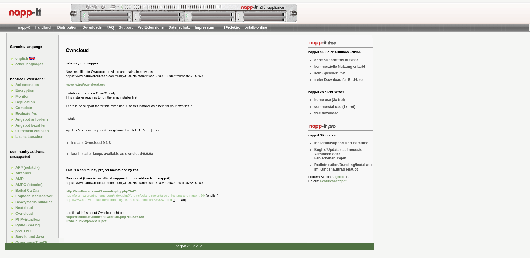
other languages (29, 64)
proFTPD (23, 231)
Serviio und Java (29, 237)
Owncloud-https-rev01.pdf (86, 221)
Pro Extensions (150, 27)
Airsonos (23, 173)
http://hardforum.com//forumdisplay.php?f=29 (101, 191)
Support (126, 27)
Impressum (204, 27)
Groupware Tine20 (31, 242)
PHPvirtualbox (27, 219)
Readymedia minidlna (33, 202)
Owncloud (24, 213)
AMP (19, 179)
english (25, 58)
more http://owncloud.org (85, 84)
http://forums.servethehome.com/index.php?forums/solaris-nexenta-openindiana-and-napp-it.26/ (136, 195)
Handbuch (43, 27)
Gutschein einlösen (32, 131)
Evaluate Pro (26, 114)
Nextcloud (24, 208)
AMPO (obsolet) (29, 185)
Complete (23, 108)
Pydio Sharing (27, 225)
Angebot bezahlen (30, 125)
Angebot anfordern (31, 119)
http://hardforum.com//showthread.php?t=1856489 (105, 217)
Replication (25, 102)
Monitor (22, 96)
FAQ (110, 27)
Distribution (67, 27)
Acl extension (27, 85)
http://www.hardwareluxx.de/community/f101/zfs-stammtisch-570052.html (119, 200)
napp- (24, 27)
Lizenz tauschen (29, 137)
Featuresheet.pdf (333, 181)
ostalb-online (256, 27)
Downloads (92, 27)
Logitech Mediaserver (33, 196)
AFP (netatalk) (27, 167)
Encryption (24, 90)
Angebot (337, 177)
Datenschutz (179, 27)
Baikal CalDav (27, 190)
